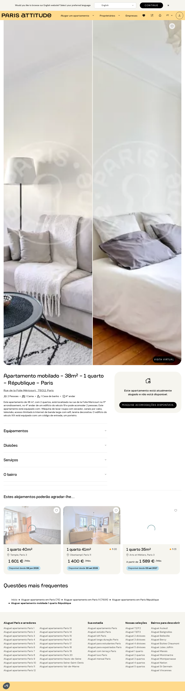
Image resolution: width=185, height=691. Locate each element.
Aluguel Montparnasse (163, 658)
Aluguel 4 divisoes (135, 643)
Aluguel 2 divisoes (135, 635)
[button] (6, 685)
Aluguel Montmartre (162, 655)
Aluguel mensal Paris (99, 658)
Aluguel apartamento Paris (102, 628)
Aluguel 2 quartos (135, 655)
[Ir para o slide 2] (32, 538)
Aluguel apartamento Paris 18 (56, 647)
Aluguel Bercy (158, 639)
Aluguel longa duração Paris (103, 639)
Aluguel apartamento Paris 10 (20, 662)
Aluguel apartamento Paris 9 (19, 658)
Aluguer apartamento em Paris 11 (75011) (86, 599)
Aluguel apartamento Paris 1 (19, 628)
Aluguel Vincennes (161, 670)
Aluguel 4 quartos (135, 662)
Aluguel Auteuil (159, 628)
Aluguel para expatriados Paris (105, 647)
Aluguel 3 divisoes (135, 639)
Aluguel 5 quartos (135, 666)
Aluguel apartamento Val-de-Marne (59, 666)
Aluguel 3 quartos (135, 658)
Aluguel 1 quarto (134, 651)
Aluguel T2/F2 (133, 628)
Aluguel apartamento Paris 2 (19, 632)
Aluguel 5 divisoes (135, 647)
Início (14, 599)
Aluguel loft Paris (97, 635)
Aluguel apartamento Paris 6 (19, 647)
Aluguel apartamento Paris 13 (56, 628)
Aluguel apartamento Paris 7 (19, 651)
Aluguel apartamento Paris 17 (56, 643)
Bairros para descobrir (165, 623)
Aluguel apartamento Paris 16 (56, 639)
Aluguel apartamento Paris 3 (19, 635)
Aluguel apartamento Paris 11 (19, 666)
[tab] (77, 15)
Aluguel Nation (159, 662)
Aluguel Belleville (160, 635)
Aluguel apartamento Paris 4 (19, 639)
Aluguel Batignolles (161, 632)
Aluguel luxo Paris (97, 655)
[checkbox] (172, 26)
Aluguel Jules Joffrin (162, 647)
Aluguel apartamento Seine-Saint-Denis (62, 662)
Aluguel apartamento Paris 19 (56, 651)
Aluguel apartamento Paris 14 (56, 632)
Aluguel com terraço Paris (102, 651)
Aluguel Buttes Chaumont (165, 643)
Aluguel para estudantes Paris (104, 643)
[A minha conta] (179, 15)
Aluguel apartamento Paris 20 (56, 655)
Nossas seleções (136, 623)
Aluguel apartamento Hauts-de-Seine (60, 658)
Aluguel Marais (159, 651)
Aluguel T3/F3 (133, 632)
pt (170, 15)
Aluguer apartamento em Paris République (135, 599)
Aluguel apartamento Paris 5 (19, 643)
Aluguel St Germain (161, 666)
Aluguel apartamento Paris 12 (20, 670)
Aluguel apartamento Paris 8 (19, 655)
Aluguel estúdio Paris (99, 632)
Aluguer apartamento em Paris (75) (40, 599)
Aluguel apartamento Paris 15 (56, 635)
